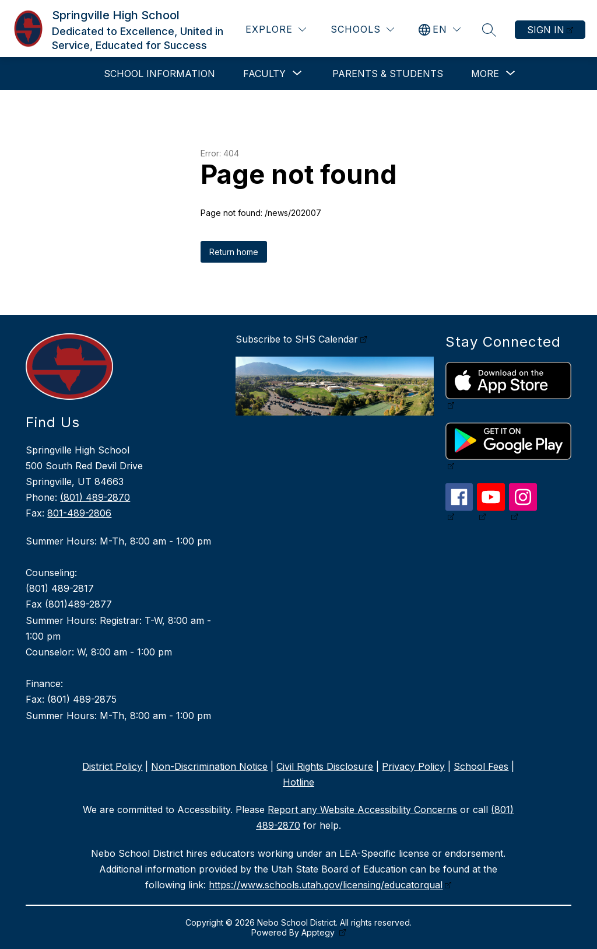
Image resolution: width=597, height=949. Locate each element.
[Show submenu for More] (485, 74)
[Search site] (489, 30)
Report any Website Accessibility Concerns (362, 809)
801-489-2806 (79, 513)
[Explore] (276, 29)
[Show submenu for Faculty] (264, 74)
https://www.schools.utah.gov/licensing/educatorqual (326, 885)
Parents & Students (387, 73)
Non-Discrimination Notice (209, 766)
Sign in (545, 30)
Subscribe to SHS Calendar (297, 339)
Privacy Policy (413, 766)
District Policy (112, 766)
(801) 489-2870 (95, 497)
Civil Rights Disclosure (324, 766)
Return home (233, 252)
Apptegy (319, 932)
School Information (159, 73)
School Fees (481, 766)
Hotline (298, 782)
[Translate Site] (439, 29)
